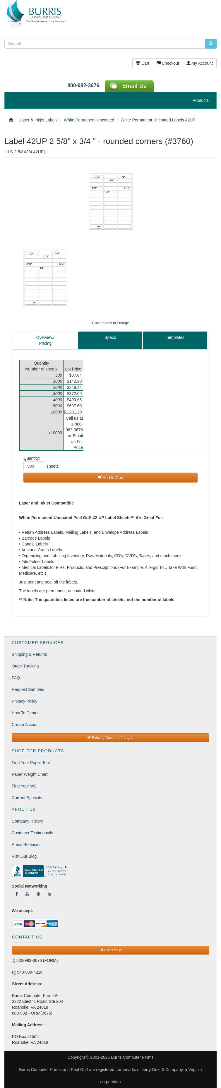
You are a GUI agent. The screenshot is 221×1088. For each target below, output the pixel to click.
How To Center (25, 713)
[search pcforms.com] (211, 44)
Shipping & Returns (29, 654)
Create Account (26, 724)
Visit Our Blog (24, 856)
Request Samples (28, 689)
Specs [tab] (110, 337)
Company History (27, 821)
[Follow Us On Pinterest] (38, 894)
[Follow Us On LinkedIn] (49, 894)
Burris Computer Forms (132, 1057)
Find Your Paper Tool (31, 762)
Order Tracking (25, 666)
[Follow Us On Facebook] (17, 894)
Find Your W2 (24, 786)
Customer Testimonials (32, 832)
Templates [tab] (175, 337)
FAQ (16, 677)
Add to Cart (111, 477)
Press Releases (26, 844)
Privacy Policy (24, 701)
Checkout (168, 63)
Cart (142, 63)
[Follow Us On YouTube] (27, 894)
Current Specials (27, 797)
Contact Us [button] (111, 950)
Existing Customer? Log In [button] (110, 738)
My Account (199, 63)
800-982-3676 (83, 85)
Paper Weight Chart (30, 774)
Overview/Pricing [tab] (45, 340)
